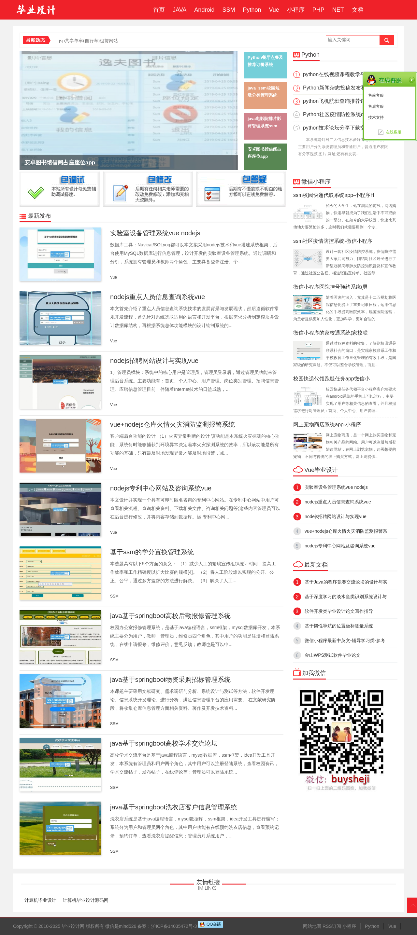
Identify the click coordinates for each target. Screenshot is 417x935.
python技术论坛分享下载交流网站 (342, 128)
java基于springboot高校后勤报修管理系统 (170, 615)
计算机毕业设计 (40, 900)
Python (252, 10)
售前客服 (376, 95)
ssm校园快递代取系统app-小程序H (333, 195)
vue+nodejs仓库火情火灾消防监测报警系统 (172, 424)
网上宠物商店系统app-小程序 (327, 424)
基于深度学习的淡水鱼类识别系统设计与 (346, 596)
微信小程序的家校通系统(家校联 (330, 333)
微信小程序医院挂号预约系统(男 (330, 287)
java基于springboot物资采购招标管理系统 (170, 679)
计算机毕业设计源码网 (85, 900)
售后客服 (376, 106)
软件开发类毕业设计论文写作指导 (339, 611)
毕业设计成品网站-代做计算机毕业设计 (35, 10)
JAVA (179, 10)
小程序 (296, 10)
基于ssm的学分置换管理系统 (152, 552)
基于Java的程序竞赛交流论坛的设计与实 (346, 581)
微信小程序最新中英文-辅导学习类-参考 (345, 640)
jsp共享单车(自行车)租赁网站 (88, 40)
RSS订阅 (332, 926)
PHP (318, 10)
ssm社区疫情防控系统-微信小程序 (332, 241)
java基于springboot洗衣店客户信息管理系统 (173, 807)
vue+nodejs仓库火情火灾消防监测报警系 (346, 531)
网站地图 (312, 926)
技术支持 (376, 117)
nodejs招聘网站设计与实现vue (154, 360)
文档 (358, 10)
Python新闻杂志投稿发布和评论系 (342, 87)
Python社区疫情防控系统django (340, 114)
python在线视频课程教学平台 (337, 74)
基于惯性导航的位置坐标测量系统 (339, 625)
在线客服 (393, 132)
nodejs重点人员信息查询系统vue (157, 296)
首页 (159, 10)
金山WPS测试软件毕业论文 (335, 655)
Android (204, 10)
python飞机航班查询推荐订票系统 (342, 101)
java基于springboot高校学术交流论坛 (164, 743)
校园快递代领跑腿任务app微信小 (331, 378)
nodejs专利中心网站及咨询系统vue (160, 488)
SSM (228, 10)
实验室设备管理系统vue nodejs (155, 233)
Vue (274, 10)
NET (338, 10)
